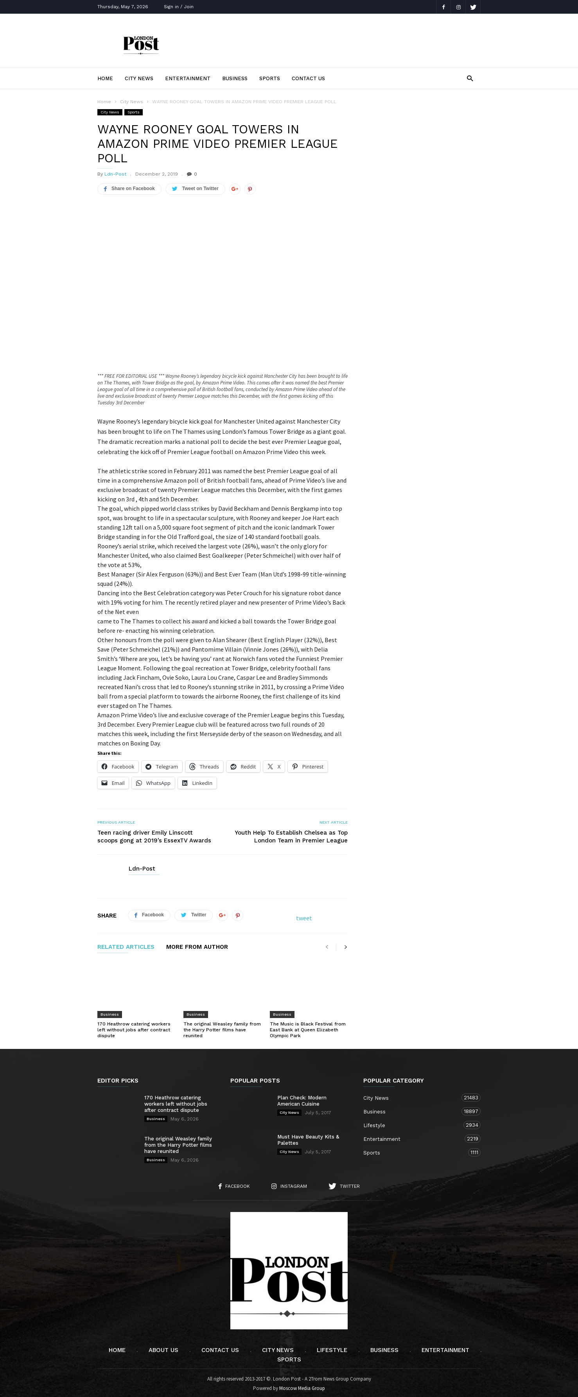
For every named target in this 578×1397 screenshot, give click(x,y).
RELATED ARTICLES (125, 945)
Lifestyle (414, 1123)
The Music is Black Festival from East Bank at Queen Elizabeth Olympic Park (308, 1027)
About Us (163, 1347)
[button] (470, 78)
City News (139, 78)
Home (105, 78)
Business (235, 78)
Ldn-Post (115, 174)
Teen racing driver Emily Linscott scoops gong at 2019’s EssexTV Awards (154, 834)
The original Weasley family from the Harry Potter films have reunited (222, 1027)
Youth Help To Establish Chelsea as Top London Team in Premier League (291, 834)
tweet (304, 915)
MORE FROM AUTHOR (197, 945)
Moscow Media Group (302, 1386)
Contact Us (308, 78)
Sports (269, 78)
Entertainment (187, 78)
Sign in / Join (179, 6)
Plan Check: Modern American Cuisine (302, 1098)
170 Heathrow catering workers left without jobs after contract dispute (134, 1027)
